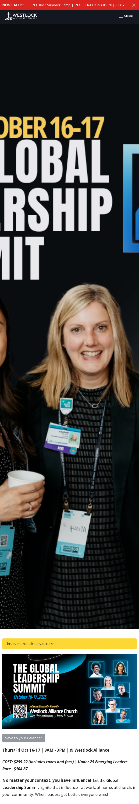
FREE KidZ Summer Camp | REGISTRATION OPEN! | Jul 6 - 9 (79, 5)
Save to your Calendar (23, 737)
